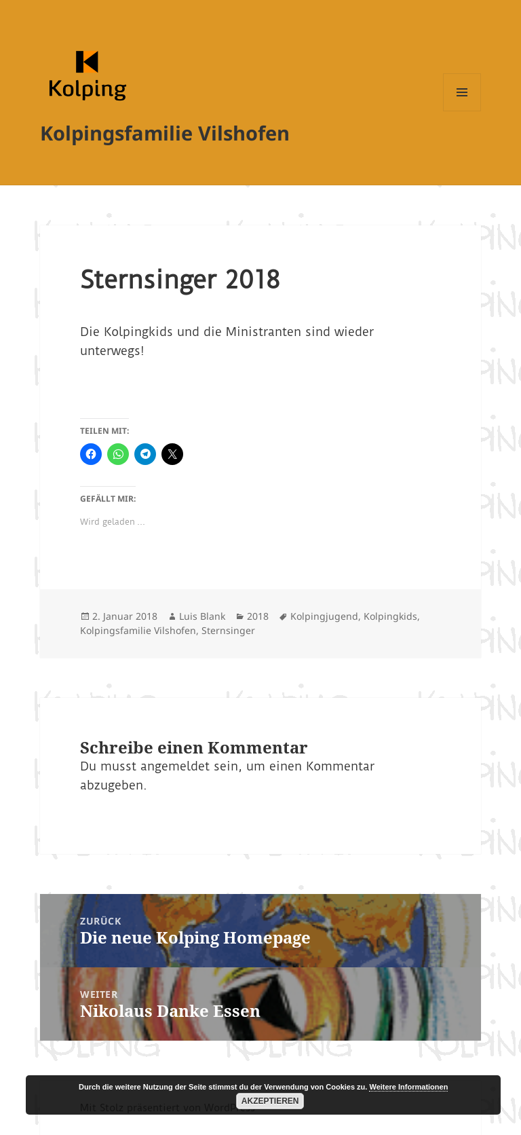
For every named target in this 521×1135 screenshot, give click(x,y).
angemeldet (175, 766)
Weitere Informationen (408, 1087)
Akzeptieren (270, 1101)
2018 (258, 616)
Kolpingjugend (324, 616)
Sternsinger (228, 630)
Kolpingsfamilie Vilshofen (165, 132)
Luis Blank (202, 616)
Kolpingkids (390, 616)
